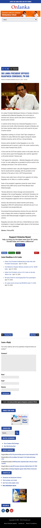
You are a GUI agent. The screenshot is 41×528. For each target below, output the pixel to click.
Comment (15, 69)
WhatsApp (11, 253)
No (11, 69)
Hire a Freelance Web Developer (11, 443)
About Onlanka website (10, 523)
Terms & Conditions (31, 523)
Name (3, 374)
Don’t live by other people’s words (11, 483)
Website (3, 387)
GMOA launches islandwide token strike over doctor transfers (19, 462)
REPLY (36, 253)
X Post (18, 253)
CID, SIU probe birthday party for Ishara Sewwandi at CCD (24, 454)
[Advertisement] (20, 44)
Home (4, 402)
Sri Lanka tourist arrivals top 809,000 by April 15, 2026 (20, 283)
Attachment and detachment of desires (12, 477)
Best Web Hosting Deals (10, 446)
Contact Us (21, 523)
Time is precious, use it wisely (10, 480)
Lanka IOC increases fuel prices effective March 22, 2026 (23, 466)
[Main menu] (19, 19)
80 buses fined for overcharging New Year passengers (20, 278)
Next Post (33, 335)
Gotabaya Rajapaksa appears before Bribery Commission (23, 469)
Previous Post (8, 335)
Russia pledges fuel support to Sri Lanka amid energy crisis (18, 458)
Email (3, 381)
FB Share (4, 253)
